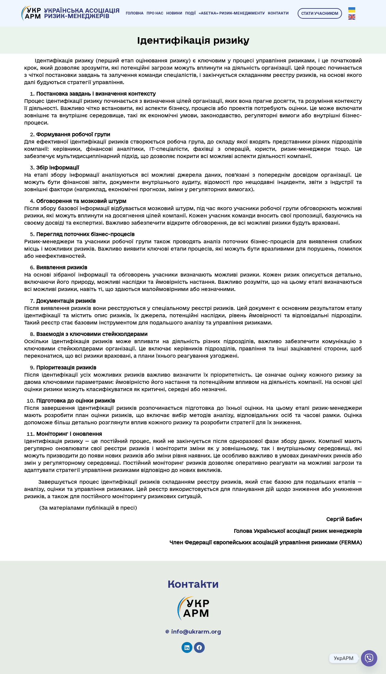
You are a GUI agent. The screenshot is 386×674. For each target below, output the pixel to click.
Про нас (155, 13)
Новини (174, 13)
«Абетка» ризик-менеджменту (232, 13)
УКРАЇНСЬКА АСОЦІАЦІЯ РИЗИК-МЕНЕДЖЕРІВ (82, 13)
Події (190, 13)
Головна (135, 13)
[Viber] (369, 658)
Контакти (278, 13)
